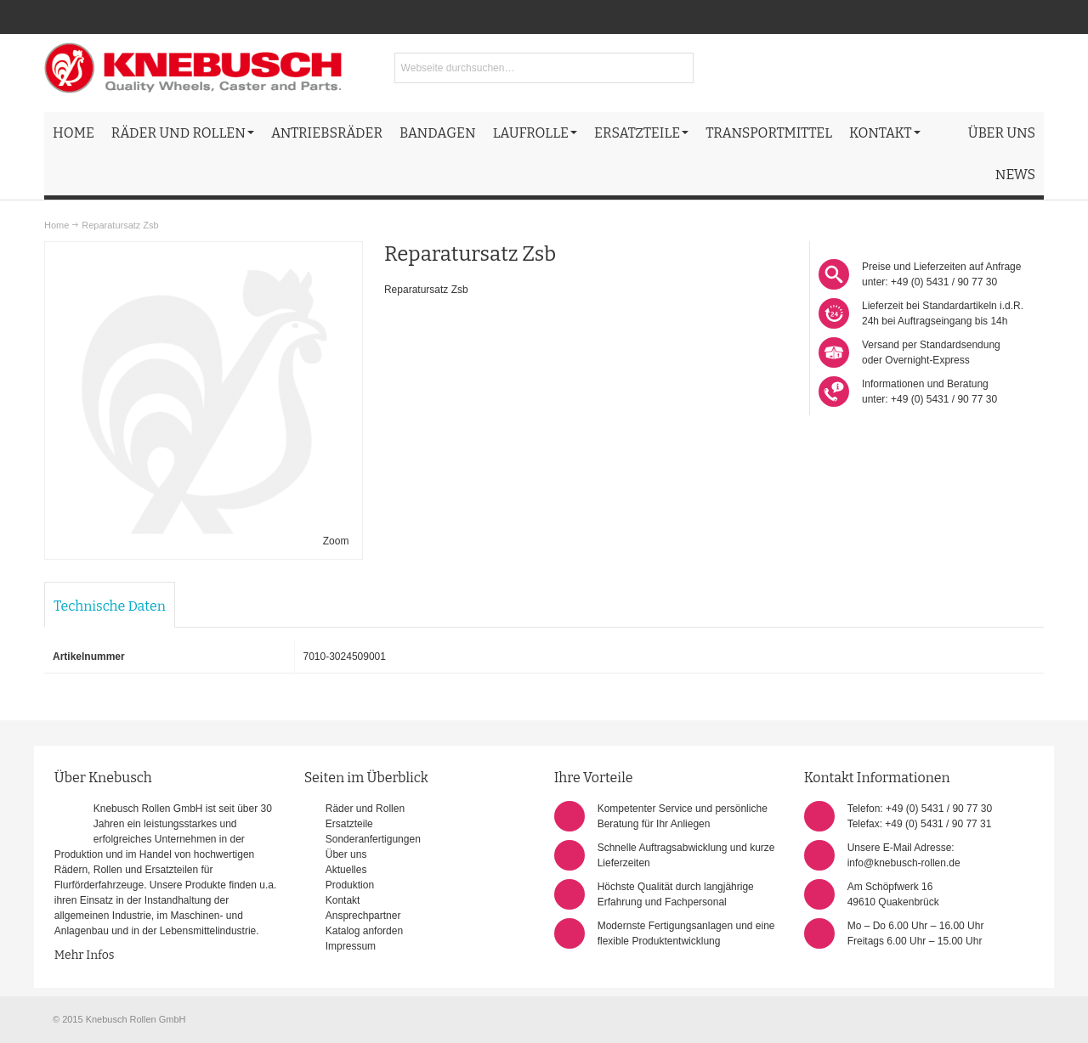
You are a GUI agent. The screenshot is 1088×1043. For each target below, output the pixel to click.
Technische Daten (110, 606)
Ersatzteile (349, 824)
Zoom (336, 541)
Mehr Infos (84, 955)
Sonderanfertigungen (373, 839)
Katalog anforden (364, 931)
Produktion (350, 885)
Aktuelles (346, 870)
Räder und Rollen (365, 809)
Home (56, 225)
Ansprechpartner (363, 916)
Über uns (346, 854)
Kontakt (343, 900)
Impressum (351, 946)
